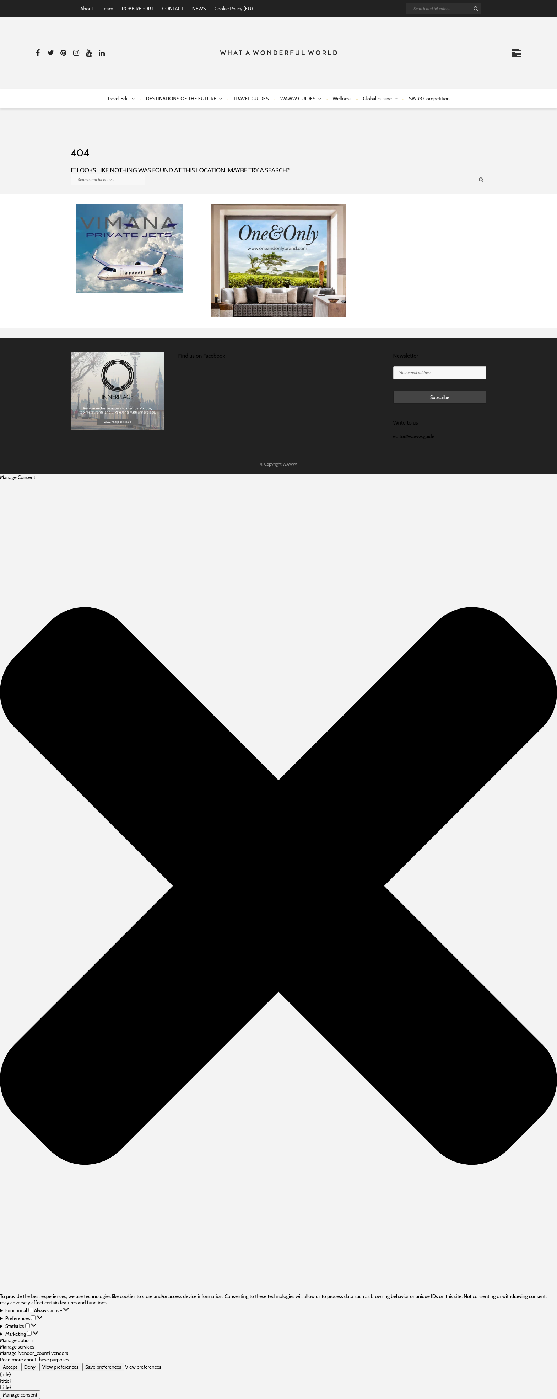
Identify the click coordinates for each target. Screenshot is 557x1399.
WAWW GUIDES (298, 98)
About (86, 8)
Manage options (16, 1340)
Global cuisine (377, 98)
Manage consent (20, 1395)
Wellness (341, 98)
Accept (10, 1367)
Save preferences (103, 1367)
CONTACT (172, 8)
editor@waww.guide (413, 436)
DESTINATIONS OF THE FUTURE (181, 98)
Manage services (17, 1347)
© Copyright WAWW (278, 464)
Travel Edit (118, 98)
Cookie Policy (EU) (234, 8)
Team (107, 8)
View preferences (60, 1367)
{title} (5, 1374)
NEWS (199, 8)
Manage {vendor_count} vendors (34, 1353)
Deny (30, 1367)
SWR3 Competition (429, 98)
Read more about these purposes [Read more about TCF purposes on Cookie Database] (34, 1359)
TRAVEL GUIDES (251, 98)
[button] (278, 886)
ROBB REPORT (138, 8)
